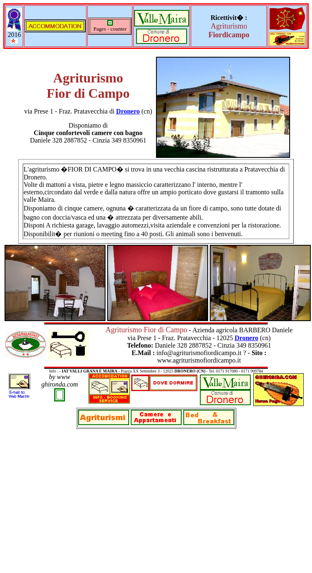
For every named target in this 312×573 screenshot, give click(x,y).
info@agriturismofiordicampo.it (199, 352)
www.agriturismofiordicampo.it (199, 360)
